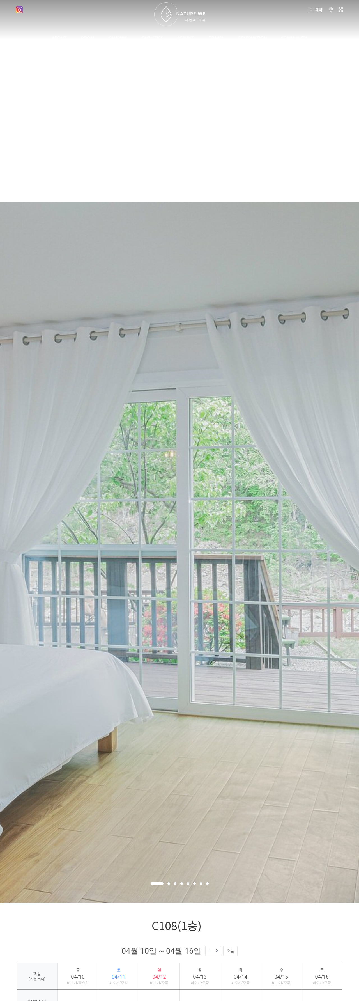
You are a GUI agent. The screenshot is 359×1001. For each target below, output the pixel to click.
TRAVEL (216, 38)
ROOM (87, 38)
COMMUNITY (294, 38)
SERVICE (186, 38)
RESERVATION (252, 38)
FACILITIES (152, 38)
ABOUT (59, 38)
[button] (157, 883)
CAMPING (117, 38)
